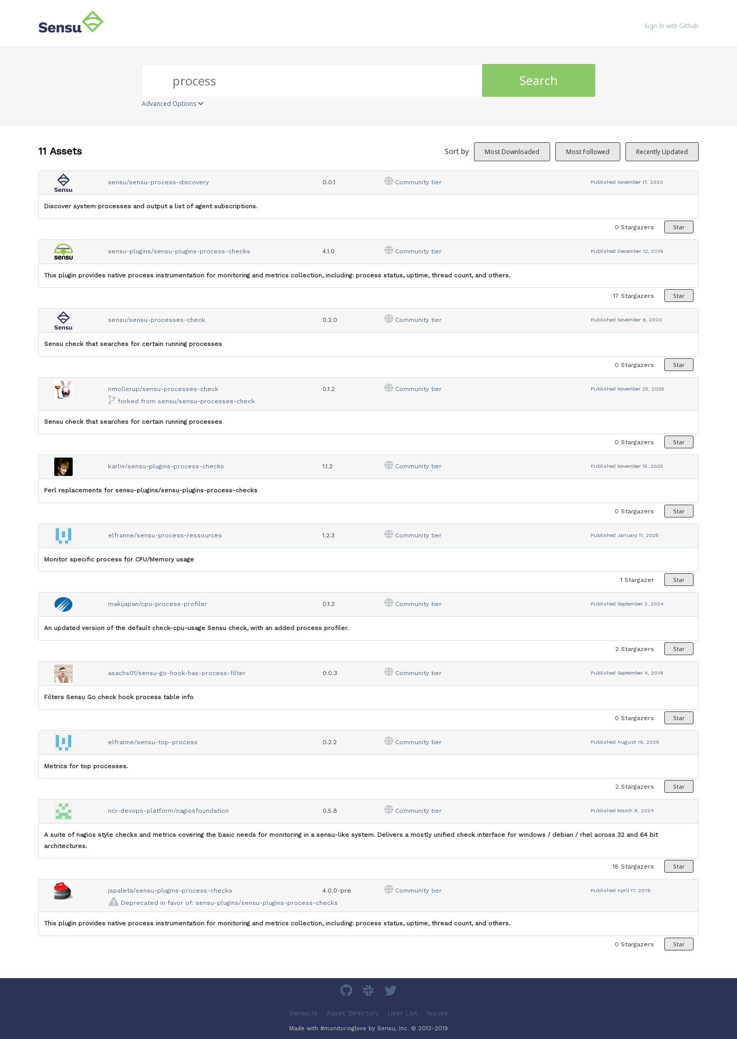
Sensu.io (303, 1013)
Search (538, 80)
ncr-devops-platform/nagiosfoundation (168, 810)
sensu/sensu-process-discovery (158, 182)
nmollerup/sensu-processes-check (163, 389)
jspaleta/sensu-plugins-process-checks (170, 890)
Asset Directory (353, 1013)
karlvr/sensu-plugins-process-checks (166, 466)
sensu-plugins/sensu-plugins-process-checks (179, 251)
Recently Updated (662, 151)
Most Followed (588, 151)
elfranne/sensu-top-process (153, 742)
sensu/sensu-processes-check (156, 319)
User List (403, 1013)
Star (679, 227)
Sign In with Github (671, 25)
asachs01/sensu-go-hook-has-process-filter (177, 673)
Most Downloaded (512, 151)
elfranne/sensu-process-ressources (165, 535)
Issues (437, 1013)
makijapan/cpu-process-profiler (157, 604)
